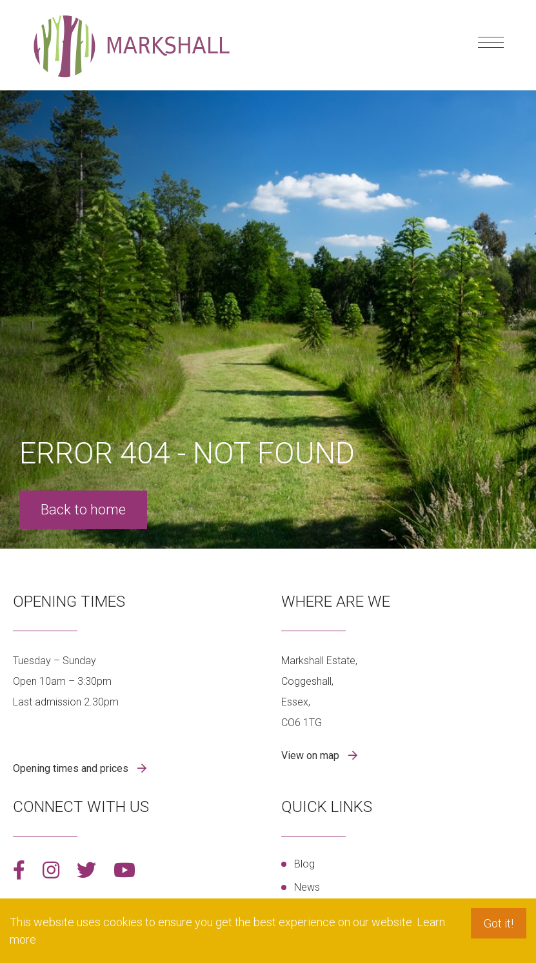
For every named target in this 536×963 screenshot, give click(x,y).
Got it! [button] (498, 923)
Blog (304, 864)
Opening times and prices (72, 768)
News (307, 887)
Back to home (83, 510)
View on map (311, 755)
